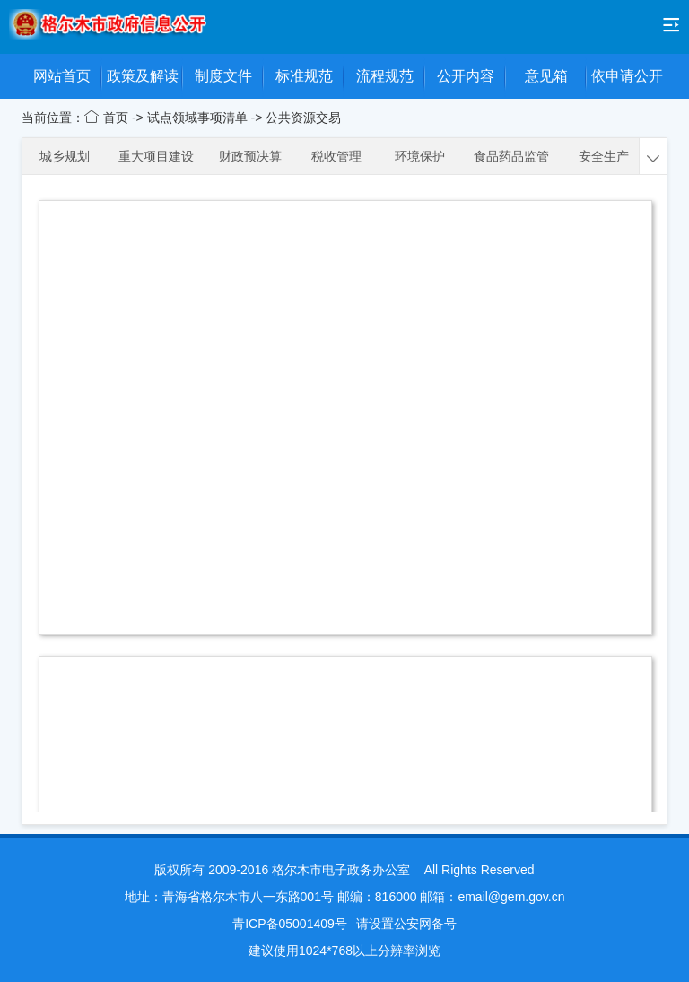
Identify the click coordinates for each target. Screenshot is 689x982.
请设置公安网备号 (406, 923)
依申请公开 (627, 75)
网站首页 (62, 75)
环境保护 (420, 156)
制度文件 (223, 75)
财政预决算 (250, 156)
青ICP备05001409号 (289, 923)
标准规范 (304, 75)
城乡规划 (64, 156)
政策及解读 (143, 75)
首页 (117, 117)
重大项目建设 (156, 156)
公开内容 (465, 75)
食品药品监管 (511, 156)
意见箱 (546, 75)
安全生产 (604, 156)
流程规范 (385, 75)
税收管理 (336, 156)
